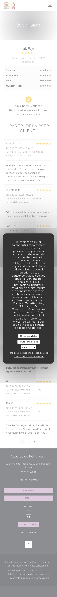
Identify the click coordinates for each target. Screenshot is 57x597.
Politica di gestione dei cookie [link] (29, 356)
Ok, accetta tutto (28, 336)
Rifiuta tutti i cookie (28, 341)
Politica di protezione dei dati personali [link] (29, 352)
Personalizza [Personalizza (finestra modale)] (28, 347)
